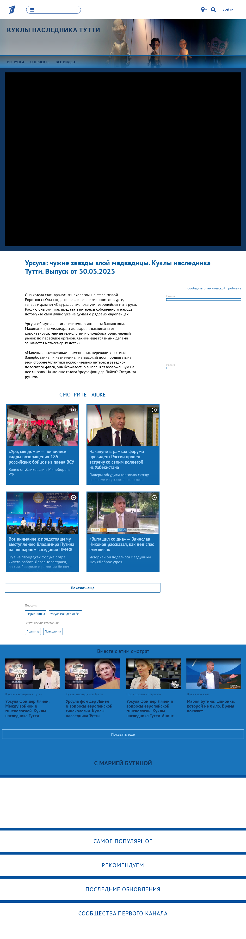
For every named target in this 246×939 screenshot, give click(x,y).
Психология (53, 631)
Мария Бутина (35, 614)
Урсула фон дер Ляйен (65, 614)
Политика (32, 631)
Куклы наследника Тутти (53, 29)
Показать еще (82, 587)
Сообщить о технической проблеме (214, 288)
